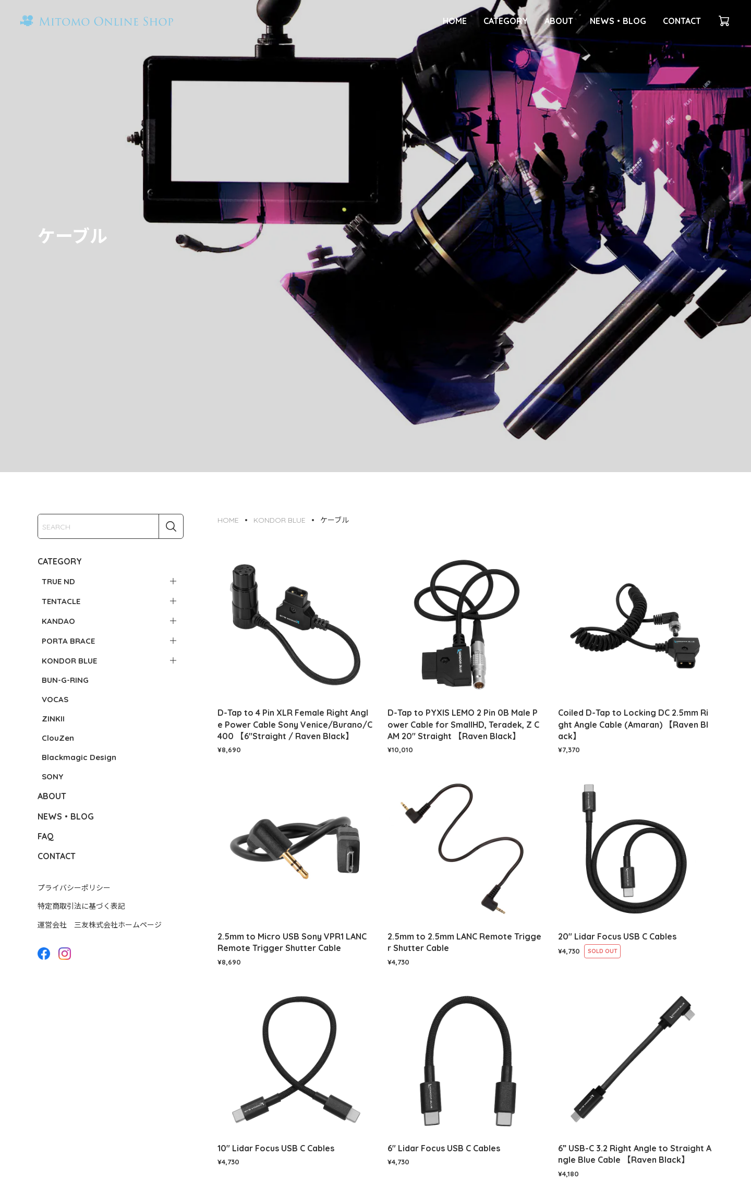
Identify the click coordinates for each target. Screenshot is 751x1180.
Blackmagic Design (79, 757)
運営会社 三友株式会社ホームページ (100, 925)
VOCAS (55, 699)
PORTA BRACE (68, 641)
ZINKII (53, 719)
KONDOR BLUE (69, 661)
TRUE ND (58, 581)
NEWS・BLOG (618, 21)
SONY (52, 776)
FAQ (46, 836)
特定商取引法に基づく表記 (81, 906)
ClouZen (58, 738)
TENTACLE (61, 601)
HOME (455, 21)
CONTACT (682, 21)
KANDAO (58, 621)
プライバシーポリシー (74, 888)
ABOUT (558, 21)
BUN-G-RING (65, 680)
